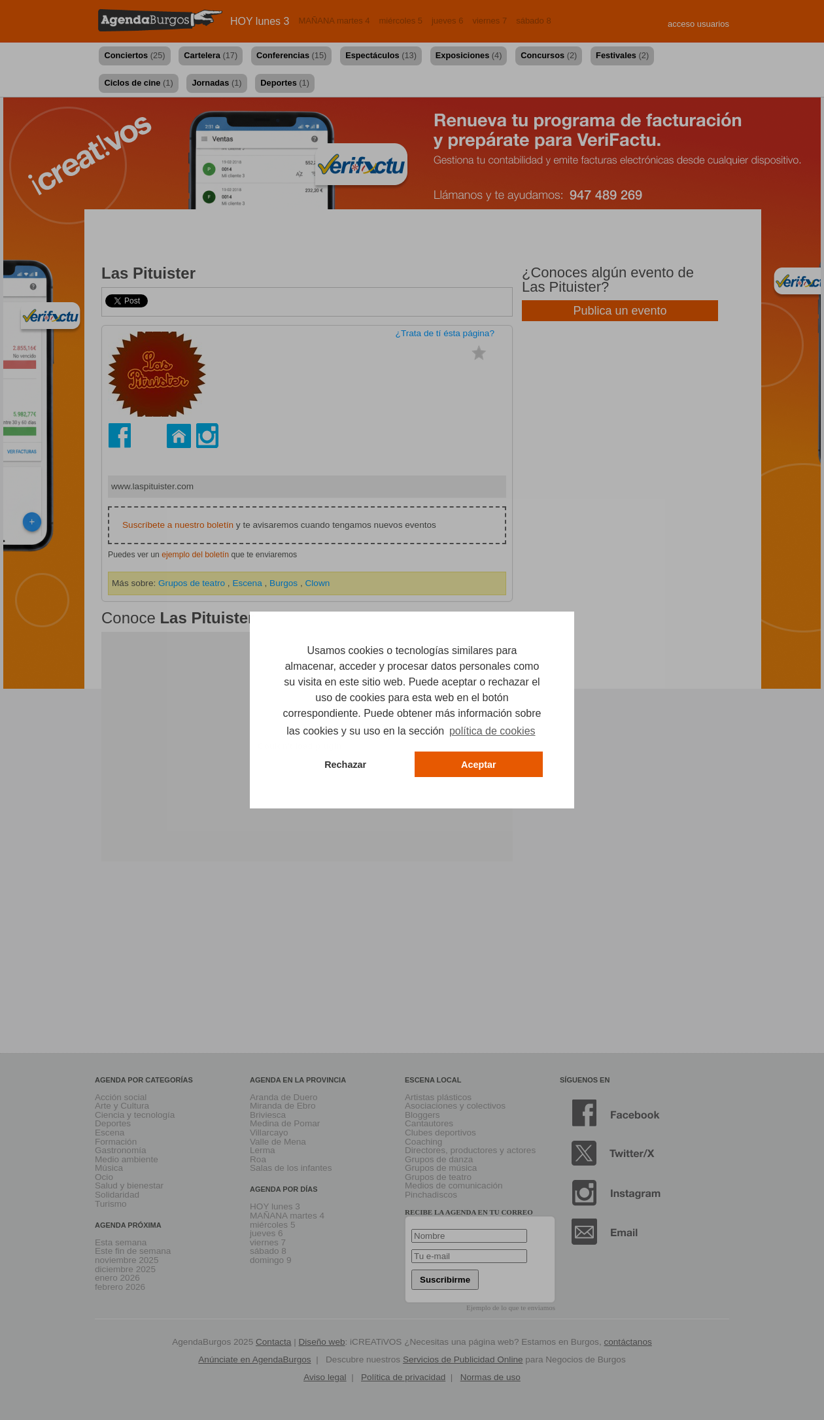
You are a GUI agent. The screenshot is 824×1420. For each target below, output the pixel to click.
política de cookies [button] (492, 730)
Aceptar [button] (478, 764)
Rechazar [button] (345, 764)
